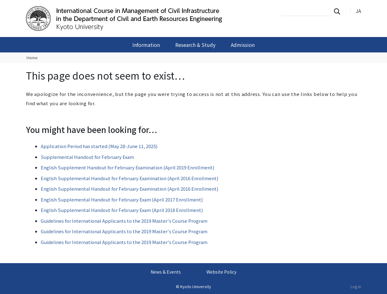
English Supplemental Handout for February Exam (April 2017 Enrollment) (122, 199)
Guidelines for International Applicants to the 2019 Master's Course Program (124, 220)
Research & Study (195, 44)
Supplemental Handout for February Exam (87, 157)
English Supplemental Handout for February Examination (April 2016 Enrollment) (129, 178)
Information (146, 44)
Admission (243, 44)
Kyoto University (195, 286)
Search (338, 11)
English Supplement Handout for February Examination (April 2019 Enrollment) (127, 167)
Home (32, 57)
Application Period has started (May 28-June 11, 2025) (99, 146)
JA (358, 10)
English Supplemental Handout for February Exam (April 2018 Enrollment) (122, 210)
